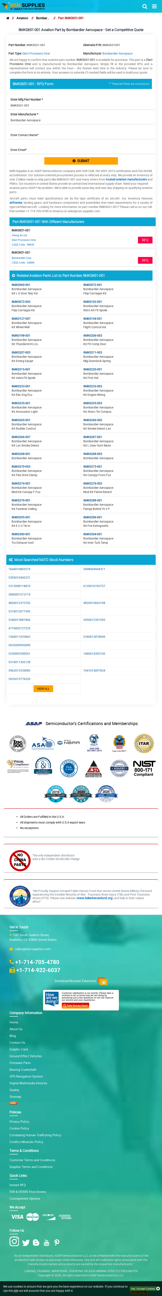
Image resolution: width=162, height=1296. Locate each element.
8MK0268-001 (21, 454)
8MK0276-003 (92, 483)
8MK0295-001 (21, 517)
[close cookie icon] (158, 1289)
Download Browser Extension (81, 981)
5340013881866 (19, 620)
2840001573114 (19, 594)
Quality (14, 1090)
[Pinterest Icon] (57, 1243)
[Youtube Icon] (47, 1243)
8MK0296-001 (92, 517)
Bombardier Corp (21, 257)
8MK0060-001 (21, 285)
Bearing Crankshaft (22, 1069)
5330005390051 (19, 653)
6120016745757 (94, 586)
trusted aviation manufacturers (126, 179)
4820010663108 (94, 603)
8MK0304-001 (92, 534)
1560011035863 (19, 637)
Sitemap (15, 1096)
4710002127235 (19, 628)
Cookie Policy (19, 1128)
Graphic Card (18, 1049)
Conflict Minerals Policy (26, 1142)
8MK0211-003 (92, 352)
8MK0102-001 (92, 302)
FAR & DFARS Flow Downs (27, 1191)
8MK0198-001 (21, 335)
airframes (15, 203)
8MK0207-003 (21, 352)
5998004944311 (94, 569)
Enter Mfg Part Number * (27, 99)
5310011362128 (19, 662)
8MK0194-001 (92, 319)
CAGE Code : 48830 (23, 244)
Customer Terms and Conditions (32, 1160)
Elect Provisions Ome (36, 53)
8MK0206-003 (92, 335)
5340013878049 (94, 637)
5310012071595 (19, 611)
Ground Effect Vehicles (25, 1056)
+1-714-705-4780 (37, 962)
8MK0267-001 (92, 437)
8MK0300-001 (21, 534)
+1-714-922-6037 (38, 970)
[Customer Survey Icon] (75, 1005)
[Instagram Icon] (15, 1241)
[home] (7, 18)
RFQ (145, 240)
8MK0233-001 (21, 386)
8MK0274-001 (21, 483)
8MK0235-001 (21, 403)
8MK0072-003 (21, 302)
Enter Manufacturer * (24, 114)
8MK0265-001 (21, 420)
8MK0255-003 (92, 403)
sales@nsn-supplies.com (32, 949)
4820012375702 (19, 603)
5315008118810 (19, 586)
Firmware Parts (20, 1063)
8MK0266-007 (21, 437)
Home (13, 1022)
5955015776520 (19, 679)
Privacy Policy (19, 1121)
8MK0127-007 (21, 319)
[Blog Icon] (37, 1243)
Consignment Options (24, 1198)
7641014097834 (94, 670)
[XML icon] (13, 1103)
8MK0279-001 (21, 500)
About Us (16, 1029)
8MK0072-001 (92, 285)
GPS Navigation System (26, 1076)
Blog (12, 1036)
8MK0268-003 (92, 454)
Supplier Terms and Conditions (31, 1167)
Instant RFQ (17, 1185)
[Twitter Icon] (26, 1243)
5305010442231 (19, 577)
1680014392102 (94, 653)
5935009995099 (19, 645)
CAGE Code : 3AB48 (23, 262)
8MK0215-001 (21, 369)
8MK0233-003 (92, 386)
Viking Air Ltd (19, 235)
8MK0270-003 (21, 466)
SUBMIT (81, 160)
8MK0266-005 (92, 420)
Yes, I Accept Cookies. (143, 1288)
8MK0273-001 (92, 466)
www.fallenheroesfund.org (94, 898)
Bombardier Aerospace (43, 18)
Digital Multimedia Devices (28, 1083)
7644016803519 (19, 569)
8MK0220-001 (92, 369)
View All (43, 689)
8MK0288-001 (92, 500)
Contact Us (17, 1042)
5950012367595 (94, 620)
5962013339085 (19, 670)
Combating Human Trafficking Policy (35, 1135)
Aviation (22, 18)
